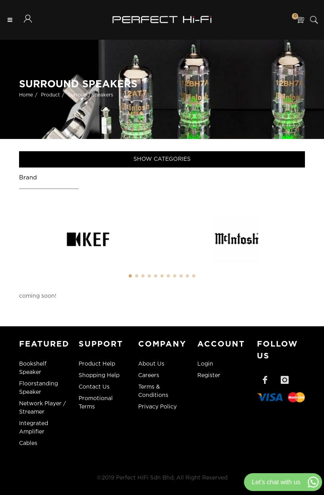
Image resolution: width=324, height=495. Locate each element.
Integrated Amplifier (33, 427)
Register (208, 375)
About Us (151, 364)
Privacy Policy (157, 406)
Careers (148, 375)
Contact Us (94, 387)
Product (50, 95)
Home (26, 95)
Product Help (97, 364)
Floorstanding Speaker (38, 388)
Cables (28, 443)
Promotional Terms (96, 402)
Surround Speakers (90, 95)
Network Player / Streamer (42, 407)
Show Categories (162, 159)
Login (205, 364)
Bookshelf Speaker (32, 368)
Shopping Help (99, 375)
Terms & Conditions (153, 391)
